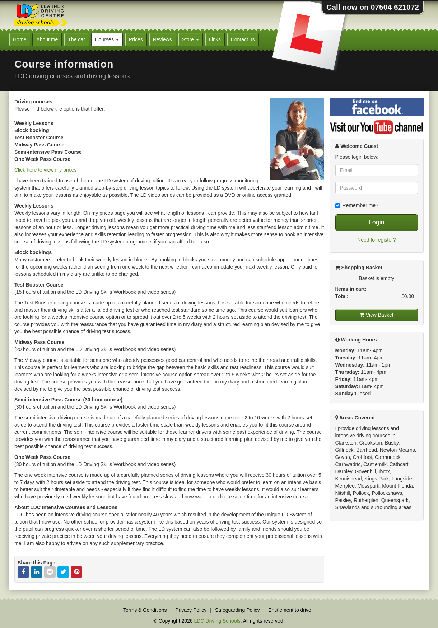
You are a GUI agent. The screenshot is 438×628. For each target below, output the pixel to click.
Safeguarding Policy (237, 610)
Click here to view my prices (45, 170)
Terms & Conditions (145, 610)
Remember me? (356, 205)
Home (19, 39)
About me (47, 39)
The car (76, 39)
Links (215, 39)
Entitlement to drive (289, 610)
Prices (136, 39)
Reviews (162, 39)
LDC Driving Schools (217, 621)
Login (377, 222)
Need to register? (376, 240)
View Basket (376, 315)
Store (190, 39)
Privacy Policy (190, 610)
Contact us (243, 39)
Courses (107, 39)
